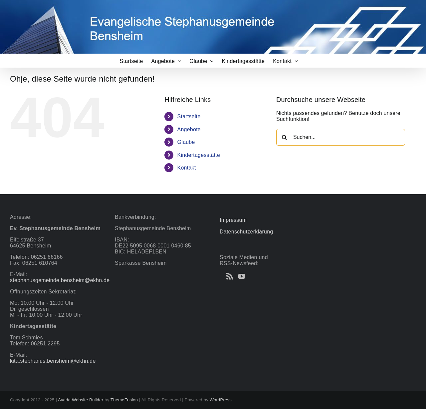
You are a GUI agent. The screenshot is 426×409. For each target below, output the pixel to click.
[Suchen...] (340, 137)
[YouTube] (241, 276)
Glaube (186, 142)
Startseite (189, 116)
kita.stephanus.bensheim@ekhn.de (53, 361)
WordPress (221, 399)
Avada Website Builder (80, 399)
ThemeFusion (124, 399)
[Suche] (284, 137)
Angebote (189, 129)
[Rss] (229, 276)
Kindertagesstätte (198, 155)
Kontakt (186, 168)
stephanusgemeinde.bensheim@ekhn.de (59, 280)
